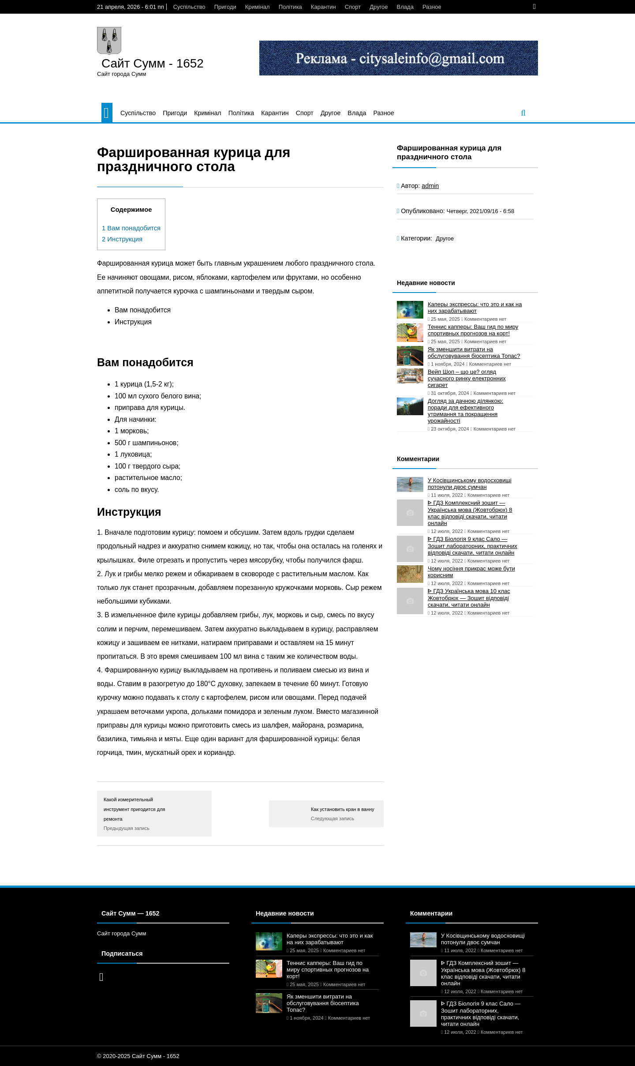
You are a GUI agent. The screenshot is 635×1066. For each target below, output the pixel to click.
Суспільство (189, 7)
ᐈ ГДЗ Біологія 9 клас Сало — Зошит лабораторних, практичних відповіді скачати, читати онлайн (472, 546)
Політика (290, 7)
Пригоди (225, 7)
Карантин (323, 7)
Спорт (353, 7)
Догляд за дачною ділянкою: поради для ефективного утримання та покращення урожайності (465, 411)
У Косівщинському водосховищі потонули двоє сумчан (470, 483)
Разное (431, 7)
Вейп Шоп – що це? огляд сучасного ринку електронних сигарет (467, 378)
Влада (405, 7)
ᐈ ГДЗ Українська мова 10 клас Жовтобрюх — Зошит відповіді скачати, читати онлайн (469, 598)
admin (430, 185)
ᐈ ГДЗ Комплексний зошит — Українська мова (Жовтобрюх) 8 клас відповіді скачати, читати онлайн (470, 512)
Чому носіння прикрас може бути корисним (471, 571)
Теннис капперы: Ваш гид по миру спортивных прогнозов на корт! (473, 330)
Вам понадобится (131, 228)
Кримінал (257, 7)
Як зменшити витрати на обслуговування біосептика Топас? (474, 352)
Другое (379, 7)
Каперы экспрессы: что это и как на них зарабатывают (475, 307)
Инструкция (122, 239)
